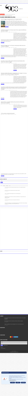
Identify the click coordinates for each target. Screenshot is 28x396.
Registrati (2, 347)
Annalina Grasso (3, 20)
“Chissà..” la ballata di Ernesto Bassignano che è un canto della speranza (14, 324)
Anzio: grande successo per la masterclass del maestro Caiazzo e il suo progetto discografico (15, 187)
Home (0, 15)
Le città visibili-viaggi (12, 20)
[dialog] (14, 378)
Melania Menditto (3, 32)
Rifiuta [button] (18, 382)
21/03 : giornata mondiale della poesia (7, 113)
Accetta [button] (12, 382)
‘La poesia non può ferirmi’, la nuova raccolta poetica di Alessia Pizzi (12, 200)
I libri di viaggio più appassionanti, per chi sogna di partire (11, 19)
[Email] (14, 181)
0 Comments (18, 20)
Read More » (7, 27)
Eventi (10, 32)
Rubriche (15, 20)
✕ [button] (25, 372)
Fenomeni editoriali (12, 104)
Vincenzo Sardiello (3, 104)
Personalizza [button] (23, 382)
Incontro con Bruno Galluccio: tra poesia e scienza (10, 14)
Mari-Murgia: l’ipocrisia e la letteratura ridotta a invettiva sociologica (13, 321)
